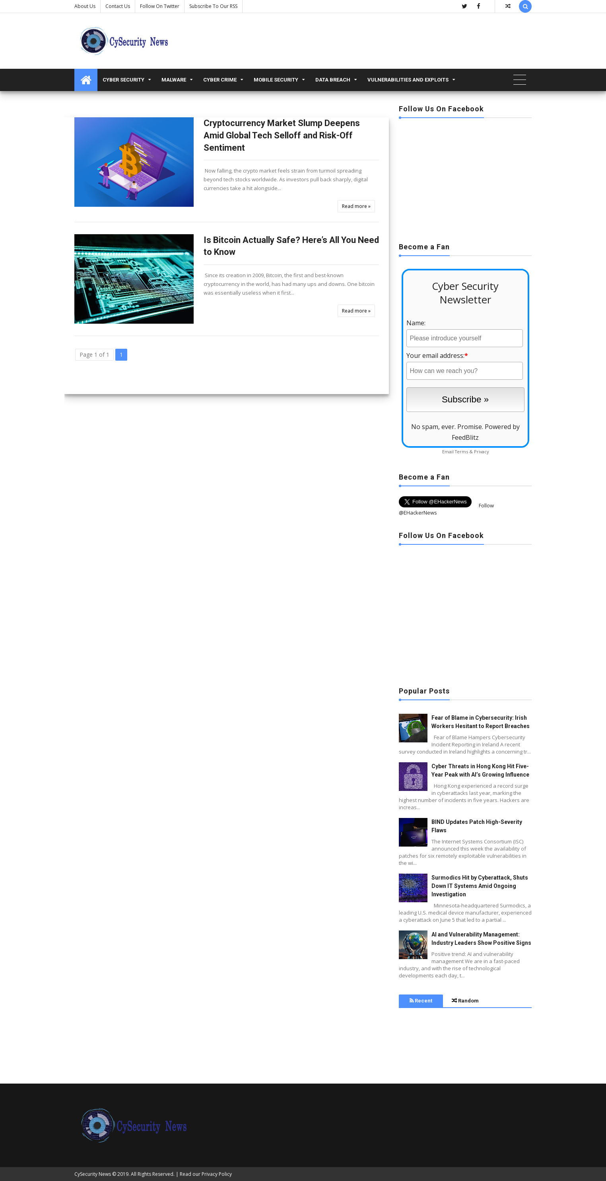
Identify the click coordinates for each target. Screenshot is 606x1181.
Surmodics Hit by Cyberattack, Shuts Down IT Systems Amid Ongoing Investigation (479, 885)
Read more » (356, 206)
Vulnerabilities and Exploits (408, 80)
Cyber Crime (220, 80)
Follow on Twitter (159, 6)
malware (173, 80)
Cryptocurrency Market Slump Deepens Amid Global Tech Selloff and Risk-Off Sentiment (282, 135)
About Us (84, 6)
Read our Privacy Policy (206, 1174)
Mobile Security (276, 80)
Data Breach (332, 80)
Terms (461, 452)
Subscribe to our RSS (213, 6)
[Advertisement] (465, 177)
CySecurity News (92, 1174)
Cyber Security (123, 80)
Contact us (117, 6)
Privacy (481, 452)
